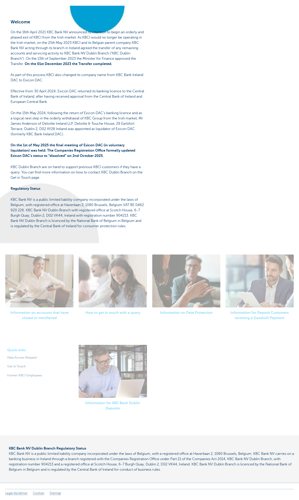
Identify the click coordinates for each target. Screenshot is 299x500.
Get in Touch (16, 366)
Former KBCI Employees (24, 375)
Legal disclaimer (16, 493)
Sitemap (55, 493)
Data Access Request (22, 357)
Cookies (38, 493)
